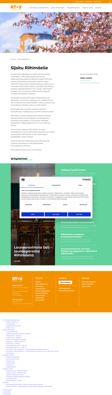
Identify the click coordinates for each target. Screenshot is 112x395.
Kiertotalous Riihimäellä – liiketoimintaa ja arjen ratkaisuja (24, 384)
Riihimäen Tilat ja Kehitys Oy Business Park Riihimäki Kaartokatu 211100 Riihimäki (20, 291)
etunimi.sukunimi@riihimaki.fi (22, 303)
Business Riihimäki (12, 359)
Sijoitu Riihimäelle (58, 8)
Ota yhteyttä (97, 1)
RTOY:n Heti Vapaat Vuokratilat (16, 339)
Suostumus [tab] (31, 185)
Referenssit (10, 328)
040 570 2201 (85, 80)
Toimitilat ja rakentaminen (39, 8)
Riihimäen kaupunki (89, 282)
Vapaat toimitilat (87, 284)
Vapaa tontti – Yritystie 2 (13, 335)
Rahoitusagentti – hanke (14, 380)
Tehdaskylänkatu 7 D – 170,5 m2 (16, 347)
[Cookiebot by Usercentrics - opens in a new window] (84, 180)
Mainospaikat (10, 363)
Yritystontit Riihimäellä (13, 326)
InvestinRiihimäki (12, 332)
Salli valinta (56, 214)
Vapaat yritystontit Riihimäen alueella (18, 333)
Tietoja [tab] (80, 185)
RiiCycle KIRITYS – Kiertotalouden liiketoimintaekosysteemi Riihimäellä (29, 386)
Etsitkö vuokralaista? (42, 291)
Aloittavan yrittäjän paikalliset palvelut (18, 376)
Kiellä (32, 214)
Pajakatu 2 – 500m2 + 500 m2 (15, 341)
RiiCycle (98, 8)
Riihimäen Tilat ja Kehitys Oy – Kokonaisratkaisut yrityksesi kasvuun (27, 349)
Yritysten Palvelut (73, 8)
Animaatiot (10, 353)
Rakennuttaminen (12, 322)
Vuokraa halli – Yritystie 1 (14, 337)
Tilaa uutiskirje (65, 282)
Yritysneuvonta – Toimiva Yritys (16, 373)
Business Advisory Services (15, 374)
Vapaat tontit (86, 286)
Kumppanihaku (11, 378)
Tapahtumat (10, 361)
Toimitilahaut (10, 324)
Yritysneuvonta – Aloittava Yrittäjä (16, 371)
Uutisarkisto (88, 1)
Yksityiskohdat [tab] (56, 185)
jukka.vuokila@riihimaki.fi (90, 83)
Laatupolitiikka (11, 367)
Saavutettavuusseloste (66, 290)
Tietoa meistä (79, 1)
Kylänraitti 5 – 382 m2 (13, 343)
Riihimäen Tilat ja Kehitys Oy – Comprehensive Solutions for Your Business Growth (32, 351)
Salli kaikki (79, 214)
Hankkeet (9, 365)
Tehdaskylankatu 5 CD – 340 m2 (16, 345)
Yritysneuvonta (87, 8)
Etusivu (13, 59)
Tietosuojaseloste (65, 288)
